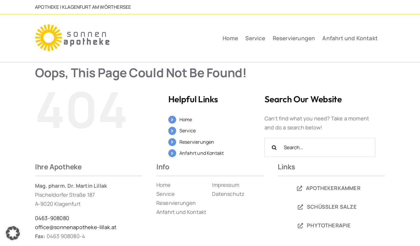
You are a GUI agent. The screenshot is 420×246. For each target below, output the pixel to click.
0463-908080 (52, 218)
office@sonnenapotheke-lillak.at (76, 227)
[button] (13, 233)
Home (185, 119)
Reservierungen (196, 142)
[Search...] (320, 147)
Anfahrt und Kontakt (201, 153)
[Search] (274, 147)
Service (187, 130)
